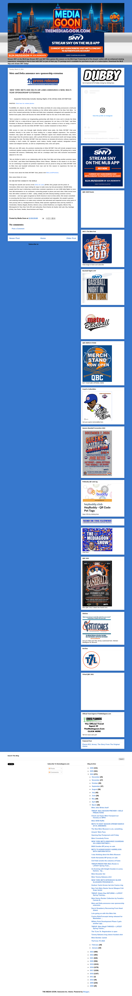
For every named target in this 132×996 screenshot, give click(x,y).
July (93, 792)
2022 (92, 955)
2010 (92, 980)
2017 (92, 970)
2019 (92, 964)
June (94, 796)
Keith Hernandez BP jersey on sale (104, 858)
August (95, 789)
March (94, 805)
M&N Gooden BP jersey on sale (103, 846)
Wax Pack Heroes (89, 138)
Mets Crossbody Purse (100, 838)
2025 (92, 771)
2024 (92, 774)
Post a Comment (18, 229)
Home (43, 238)
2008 (92, 986)
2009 (92, 983)
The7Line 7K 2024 (98, 941)
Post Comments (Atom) (48, 244)
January (95, 948)
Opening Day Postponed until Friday (105, 835)
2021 (92, 958)
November (96, 780)
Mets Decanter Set (98, 874)
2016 (92, 973)
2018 (92, 967)
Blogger (86, 992)
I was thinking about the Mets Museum (105, 854)
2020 (92, 961)
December (96, 777)
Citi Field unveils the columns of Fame (105, 861)
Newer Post (14, 238)
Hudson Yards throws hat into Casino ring (107, 885)
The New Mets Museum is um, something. (107, 829)
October (95, 783)
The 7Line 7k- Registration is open (104, 931)
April (94, 802)
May (93, 799)
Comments (54, 772)
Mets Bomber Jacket (99, 938)
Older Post (71, 238)
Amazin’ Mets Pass (98, 832)
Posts (52, 768)
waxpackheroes (102, 138)
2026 (92, 768)
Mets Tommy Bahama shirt (101, 877)
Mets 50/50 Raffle (97, 821)
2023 (92, 952)
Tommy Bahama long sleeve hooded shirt (107, 934)
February (95, 945)
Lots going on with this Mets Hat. (103, 913)
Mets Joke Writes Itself (100, 807)
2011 (92, 977)
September (96, 786)
